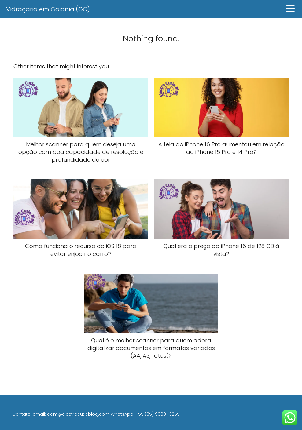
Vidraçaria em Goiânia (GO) (48, 9)
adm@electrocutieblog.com (78, 414)
